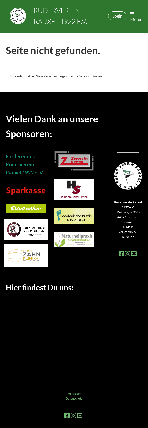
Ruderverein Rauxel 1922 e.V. (60, 15)
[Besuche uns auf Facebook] (121, 253)
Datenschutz (74, 398)
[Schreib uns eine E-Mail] (134, 253)
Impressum (73, 393)
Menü (135, 16)
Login (117, 15)
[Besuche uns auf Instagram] (127, 253)
